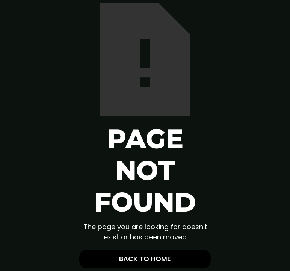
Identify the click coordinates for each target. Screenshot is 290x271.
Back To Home (145, 258)
